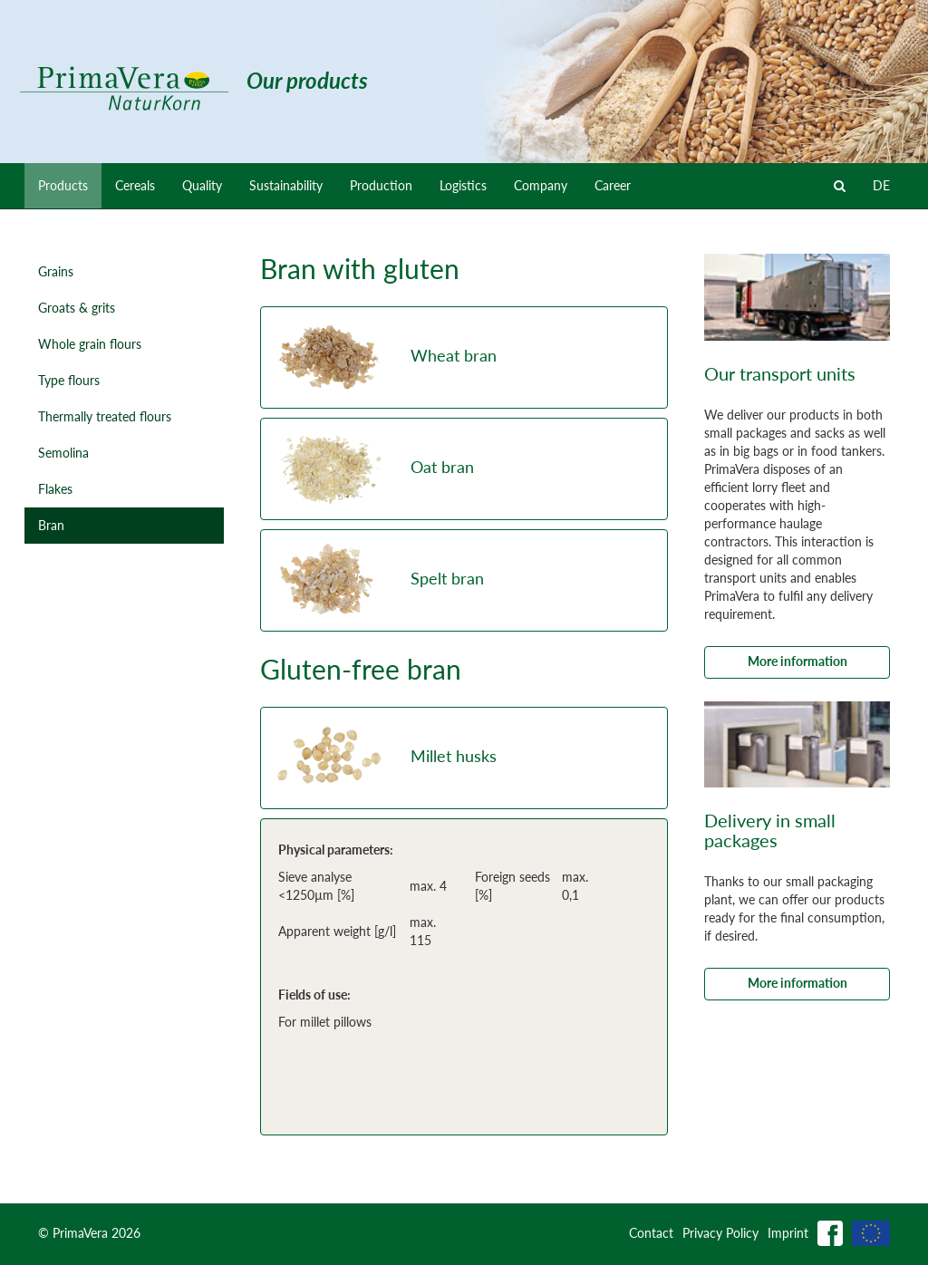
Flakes (55, 489)
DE (881, 185)
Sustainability (286, 185)
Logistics (463, 185)
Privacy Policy (720, 1233)
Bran (51, 525)
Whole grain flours (89, 344)
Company (540, 185)
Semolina (63, 452)
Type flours (69, 380)
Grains (55, 271)
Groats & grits (76, 307)
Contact (651, 1233)
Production (381, 185)
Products (63, 185)
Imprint (788, 1233)
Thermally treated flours (104, 416)
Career (612, 185)
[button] (464, 357)
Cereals (135, 185)
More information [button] (797, 661)
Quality (202, 185)
